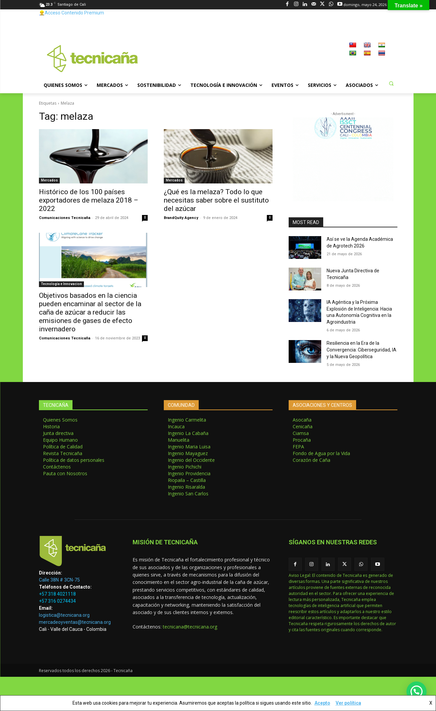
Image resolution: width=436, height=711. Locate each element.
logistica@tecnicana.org (64, 615)
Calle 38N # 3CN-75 (59, 580)
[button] (391, 83)
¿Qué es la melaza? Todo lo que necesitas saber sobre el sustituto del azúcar (216, 200)
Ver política (348, 703)
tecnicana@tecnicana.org (190, 626)
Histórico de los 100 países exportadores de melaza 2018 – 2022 (88, 200)
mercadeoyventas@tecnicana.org (75, 622)
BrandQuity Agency (181, 218)
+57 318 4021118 (57, 594)
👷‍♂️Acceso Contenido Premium (71, 12)
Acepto (322, 703)
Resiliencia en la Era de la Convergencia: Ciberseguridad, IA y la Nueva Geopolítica (361, 349)
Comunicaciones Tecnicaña (64, 218)
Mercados (49, 180)
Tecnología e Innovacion (61, 284)
